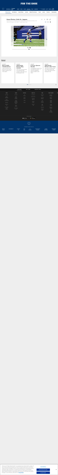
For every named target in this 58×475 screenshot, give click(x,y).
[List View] (50, 22)
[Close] (56, 469)
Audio (16, 92)
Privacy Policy (3, 129)
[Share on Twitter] (45, 20)
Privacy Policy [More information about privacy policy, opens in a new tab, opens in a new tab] (21, 472)
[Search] (41, 9)
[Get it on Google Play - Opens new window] (33, 118)
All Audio (16, 94)
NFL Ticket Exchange (50, 111)
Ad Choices (30, 129)
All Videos (6, 94)
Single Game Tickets (51, 101)
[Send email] (47, 20)
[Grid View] (48, 22)
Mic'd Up (6, 102)
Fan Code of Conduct (42, 101)
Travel (24, 100)
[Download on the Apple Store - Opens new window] (25, 118)
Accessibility (11, 128)
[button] (27, 84)
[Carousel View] (45, 22)
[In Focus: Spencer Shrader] (36, 72)
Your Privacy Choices (38, 129)
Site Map (24, 129)
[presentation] (56, 84)
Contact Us (33, 94)
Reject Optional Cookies (43, 469)
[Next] (50, 36)
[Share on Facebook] (42, 20)
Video (7, 92)
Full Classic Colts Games (6, 108)
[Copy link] (50, 20)
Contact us (18, 129)
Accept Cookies (43, 472)
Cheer (24, 102)
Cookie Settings (46, 129)
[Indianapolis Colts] (29, 124)
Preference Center (54, 129)
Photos (24, 92)
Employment (33, 96)
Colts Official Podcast (16, 97)
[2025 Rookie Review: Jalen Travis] (50, 72)
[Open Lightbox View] (29, 38)
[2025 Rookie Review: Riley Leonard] (22, 72)
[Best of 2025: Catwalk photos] (7, 72)
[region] (29, 469)
